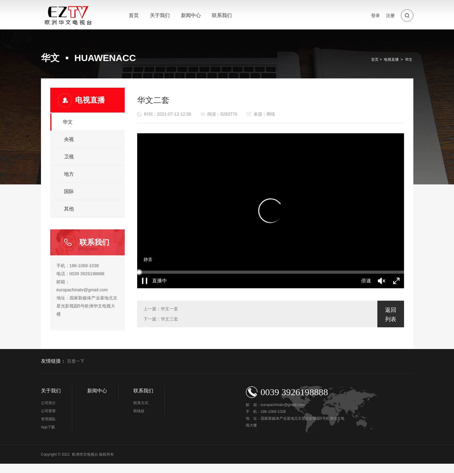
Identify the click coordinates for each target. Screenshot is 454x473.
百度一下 (75, 361)
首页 (134, 15)
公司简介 (48, 403)
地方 (69, 174)
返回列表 (390, 314)
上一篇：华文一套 (160, 308)
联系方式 (140, 403)
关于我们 (160, 15)
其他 (69, 208)
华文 (408, 59)
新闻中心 (191, 15)
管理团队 (48, 419)
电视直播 (391, 59)
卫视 (69, 156)
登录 (375, 15)
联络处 (139, 411)
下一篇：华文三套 (160, 318)
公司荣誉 (48, 411)
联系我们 (222, 15)
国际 (69, 191)
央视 (69, 139)
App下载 (48, 427)
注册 (390, 15)
